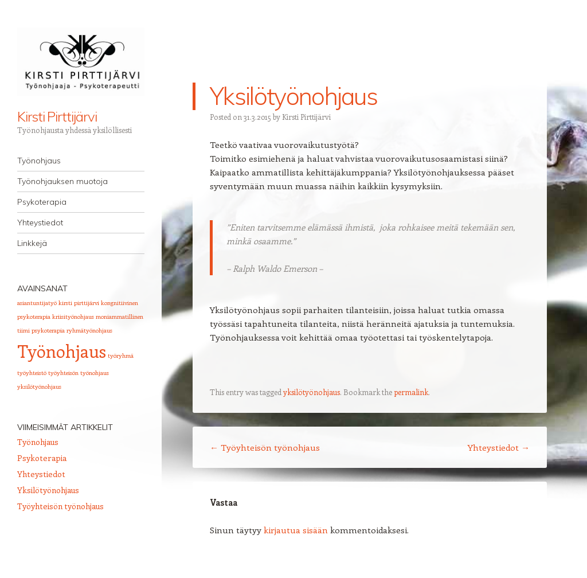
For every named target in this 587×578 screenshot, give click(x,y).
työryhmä (121, 356)
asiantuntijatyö (37, 303)
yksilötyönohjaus (311, 392)
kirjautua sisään (296, 530)
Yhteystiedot (40, 222)
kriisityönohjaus (73, 317)
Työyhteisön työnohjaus (265, 447)
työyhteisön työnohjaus (78, 373)
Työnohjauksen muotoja (62, 181)
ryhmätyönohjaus (89, 330)
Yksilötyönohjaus (48, 490)
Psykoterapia (41, 202)
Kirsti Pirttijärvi (57, 116)
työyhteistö (31, 373)
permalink (411, 392)
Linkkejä (32, 243)
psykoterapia (48, 330)
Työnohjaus (39, 160)
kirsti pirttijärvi (78, 303)
